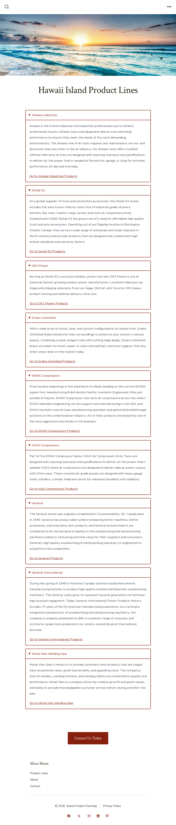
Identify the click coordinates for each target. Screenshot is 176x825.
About (34, 780)
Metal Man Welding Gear (49, 654)
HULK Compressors (45, 445)
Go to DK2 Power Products (48, 303)
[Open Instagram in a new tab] (89, 816)
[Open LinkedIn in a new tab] (98, 816)
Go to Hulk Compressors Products (53, 489)
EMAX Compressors (46, 375)
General (37, 503)
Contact (35, 786)
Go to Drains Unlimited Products (52, 361)
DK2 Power (40, 266)
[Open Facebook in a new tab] (69, 816)
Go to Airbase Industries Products (53, 176)
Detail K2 (38, 190)
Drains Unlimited (43, 318)
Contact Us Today (88, 738)
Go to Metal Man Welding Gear (51, 703)
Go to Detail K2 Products (47, 251)
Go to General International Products (56, 639)
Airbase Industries (44, 115)
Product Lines (39, 773)
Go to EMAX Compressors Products (54, 431)
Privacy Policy (112, 806)
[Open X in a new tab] (79, 816)
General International (47, 572)
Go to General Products (46, 558)
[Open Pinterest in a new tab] (107, 816)
